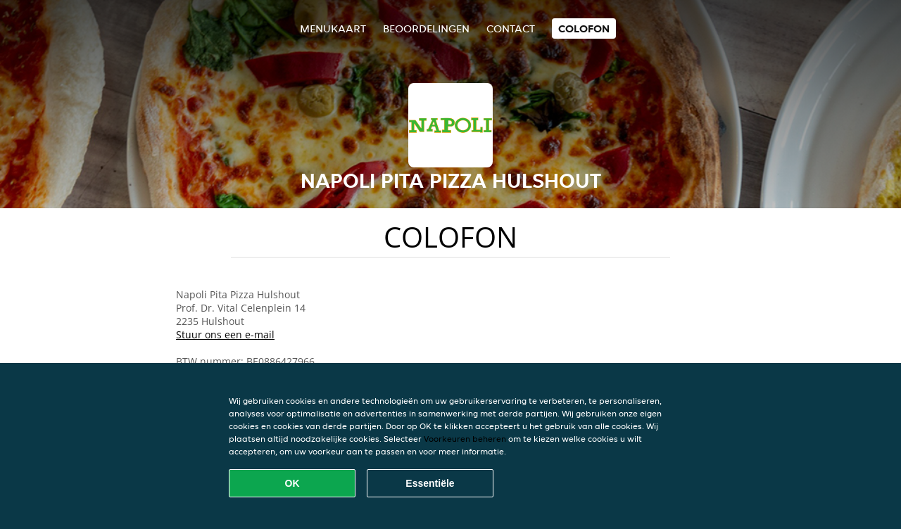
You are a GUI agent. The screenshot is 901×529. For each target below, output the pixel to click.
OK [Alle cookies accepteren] (292, 483)
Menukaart (333, 28)
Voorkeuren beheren (465, 438)
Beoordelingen (426, 28)
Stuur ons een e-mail (225, 334)
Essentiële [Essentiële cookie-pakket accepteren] (429, 483)
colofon (584, 28)
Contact (510, 28)
